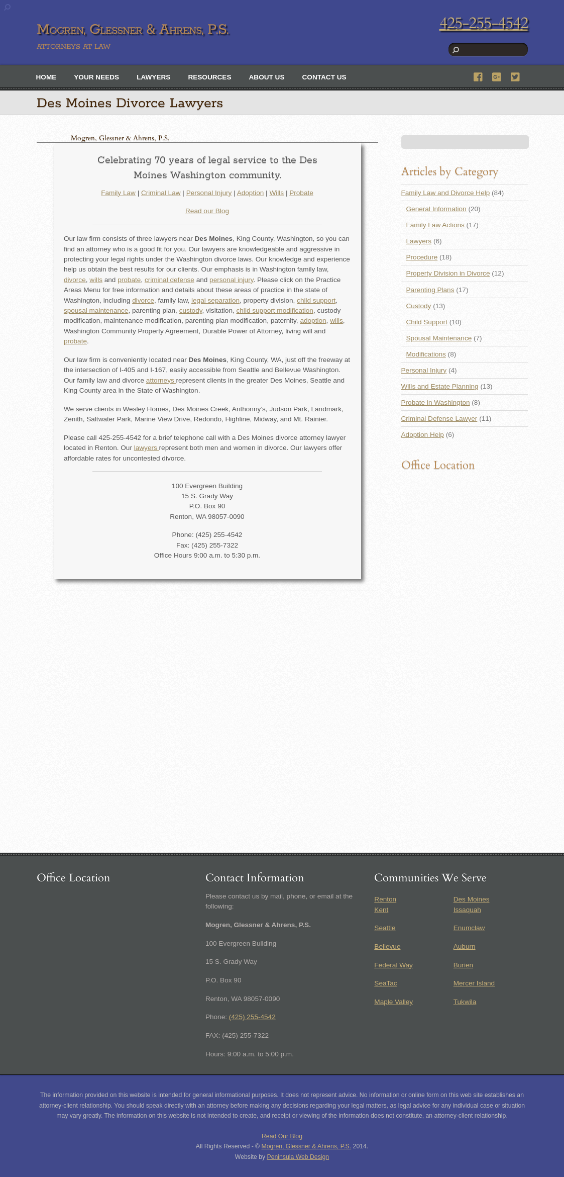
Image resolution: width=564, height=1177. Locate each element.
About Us (267, 77)
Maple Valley (393, 1002)
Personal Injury (209, 193)
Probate (301, 193)
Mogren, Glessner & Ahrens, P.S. (307, 1146)
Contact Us (324, 77)
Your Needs (96, 77)
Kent (381, 910)
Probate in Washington (435, 402)
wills (95, 280)
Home (46, 77)
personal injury (231, 280)
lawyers (146, 447)
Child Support (426, 322)
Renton (385, 899)
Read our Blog (207, 211)
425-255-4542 (483, 23)
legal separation (215, 300)
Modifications (426, 354)
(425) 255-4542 (252, 1017)
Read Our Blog (282, 1136)
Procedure (422, 257)
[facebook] (479, 75)
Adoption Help (422, 434)
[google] (497, 75)
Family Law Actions (435, 225)
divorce (75, 280)
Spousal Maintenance (439, 338)
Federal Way (393, 965)
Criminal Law (161, 193)
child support (316, 300)
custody (190, 310)
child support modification (275, 310)
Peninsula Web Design (298, 1156)
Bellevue (387, 946)
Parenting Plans (430, 290)
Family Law (118, 193)
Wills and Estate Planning (440, 386)
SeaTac (385, 983)
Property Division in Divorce (448, 273)
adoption (313, 320)
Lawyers (153, 77)
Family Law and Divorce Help (445, 193)
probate (129, 280)
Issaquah (467, 910)
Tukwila (465, 1002)
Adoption (250, 193)
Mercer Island (474, 983)
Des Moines (472, 899)
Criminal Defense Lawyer (439, 418)
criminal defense (169, 280)
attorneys (161, 380)
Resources (209, 77)
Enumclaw (469, 928)
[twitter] (516, 75)
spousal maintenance (96, 310)
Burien (463, 965)
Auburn (465, 946)
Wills (276, 193)
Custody (418, 306)
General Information (436, 209)
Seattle (384, 928)
